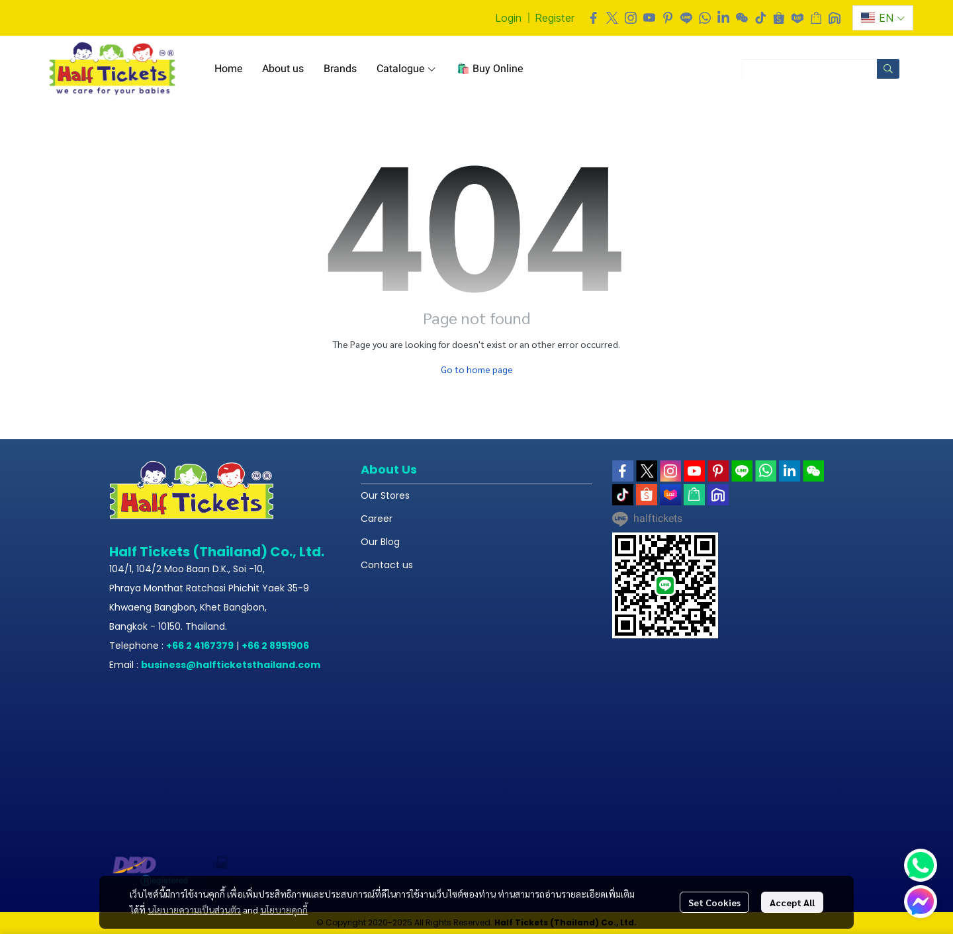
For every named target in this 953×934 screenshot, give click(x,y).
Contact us (387, 565)
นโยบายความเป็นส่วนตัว (194, 909)
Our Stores (385, 495)
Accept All (792, 902)
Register (554, 17)
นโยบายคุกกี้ (284, 909)
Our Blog (380, 541)
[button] (882, 17)
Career (376, 518)
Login (508, 17)
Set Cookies (714, 902)
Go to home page (477, 369)
